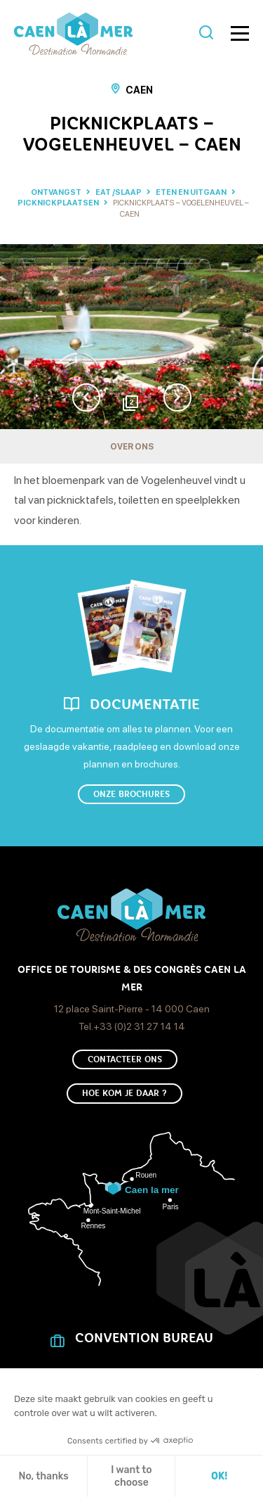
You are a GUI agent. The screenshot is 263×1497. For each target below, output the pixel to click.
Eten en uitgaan (192, 192)
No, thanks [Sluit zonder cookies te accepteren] (43, 1476)
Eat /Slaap (119, 192)
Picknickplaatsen (59, 203)
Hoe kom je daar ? (124, 1093)
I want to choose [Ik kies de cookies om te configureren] (131, 1476)
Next (177, 397)
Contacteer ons (125, 1059)
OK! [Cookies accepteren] (219, 1476)
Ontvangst (56, 192)
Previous (86, 397)
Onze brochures (131, 794)
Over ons (132, 447)
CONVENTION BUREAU (144, 1338)
